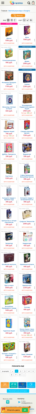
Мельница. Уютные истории (9, 107)
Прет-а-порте (9, 285)
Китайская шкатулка (9, 264)
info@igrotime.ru (26, 403)
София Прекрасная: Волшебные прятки (27, 176)
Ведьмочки (27, 154)
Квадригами (27, 243)
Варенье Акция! (9, 131)
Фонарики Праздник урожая (9, 83)
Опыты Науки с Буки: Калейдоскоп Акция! (27, 330)
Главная (4, 11)
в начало (5, 371)
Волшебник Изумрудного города (9, 307)
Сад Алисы (9, 176)
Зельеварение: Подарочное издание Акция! (27, 106)
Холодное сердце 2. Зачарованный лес (27, 198)
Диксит (9, 38)
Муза (27, 37)
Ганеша (27, 84)
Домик (27, 61)
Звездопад (9, 243)
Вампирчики (27, 285)
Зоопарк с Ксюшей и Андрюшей (9, 354)
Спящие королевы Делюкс (27, 132)
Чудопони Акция (9, 331)
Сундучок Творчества (27, 221)
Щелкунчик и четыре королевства (9, 221)
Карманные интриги (27, 264)
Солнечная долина (9, 60)
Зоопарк (27, 307)
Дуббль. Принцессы (9, 154)
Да (25, 410)
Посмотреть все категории (18, 391)
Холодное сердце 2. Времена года (9, 198)
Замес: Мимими (27, 354)
